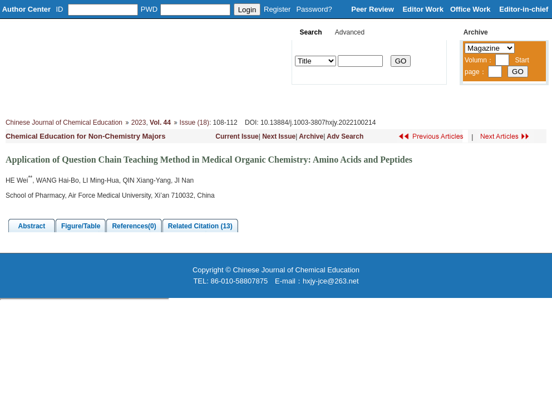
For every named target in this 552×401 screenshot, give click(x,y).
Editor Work (422, 9)
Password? (314, 9)
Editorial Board (107, 100)
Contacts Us (443, 100)
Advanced (349, 32)
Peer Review (373, 9)
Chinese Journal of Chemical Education (64, 122)
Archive (311, 136)
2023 (138, 122)
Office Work (471, 9)
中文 (488, 100)
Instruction (226, 100)
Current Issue (236, 136)
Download (340, 100)
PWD (149, 9)
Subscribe (390, 100)
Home (19, 100)
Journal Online (284, 100)
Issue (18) (194, 122)
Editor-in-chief (523, 9)
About (56, 100)
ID (59, 9)
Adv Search (345, 136)
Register (277, 9)
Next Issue (278, 136)
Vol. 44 (160, 122)
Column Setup (170, 100)
